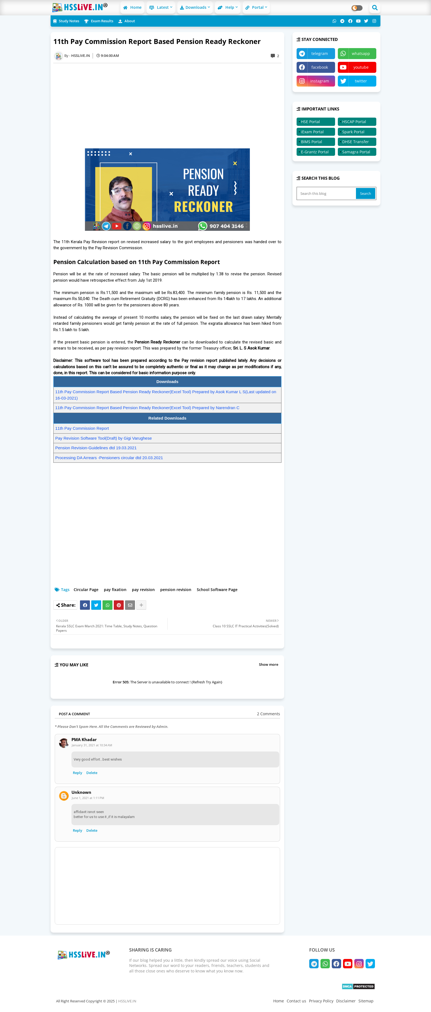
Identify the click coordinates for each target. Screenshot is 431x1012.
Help (226, 7)
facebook (319, 67)
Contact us (296, 1000)
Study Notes (66, 20)
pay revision (143, 589)
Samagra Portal (356, 151)
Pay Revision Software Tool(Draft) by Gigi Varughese (103, 438)
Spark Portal (353, 131)
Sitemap (366, 1000)
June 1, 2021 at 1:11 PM (88, 798)
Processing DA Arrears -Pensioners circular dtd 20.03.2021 (109, 457)
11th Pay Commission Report (82, 428)
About (126, 20)
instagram (319, 81)
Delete (91, 772)
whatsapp (361, 53)
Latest (159, 7)
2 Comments (268, 713)
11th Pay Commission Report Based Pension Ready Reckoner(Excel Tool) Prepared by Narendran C (147, 407)
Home (132, 7)
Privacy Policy (321, 1000)
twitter (361, 81)
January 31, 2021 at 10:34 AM (92, 745)
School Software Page (217, 589)
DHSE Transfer (355, 141)
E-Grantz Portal (315, 151)
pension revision (175, 589)
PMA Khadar (84, 739)
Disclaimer (346, 1000)
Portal (254, 7)
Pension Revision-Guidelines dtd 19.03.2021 (96, 447)
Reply (77, 772)
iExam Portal (312, 131)
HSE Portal (310, 121)
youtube (361, 67)
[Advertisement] (170, 105)
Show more (268, 664)
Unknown (81, 792)
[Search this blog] (327, 193)
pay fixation (115, 589)
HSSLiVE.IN (127, 1001)
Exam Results (98, 20)
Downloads (193, 7)
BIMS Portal (311, 141)
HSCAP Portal (354, 121)
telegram (319, 53)
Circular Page (86, 589)
